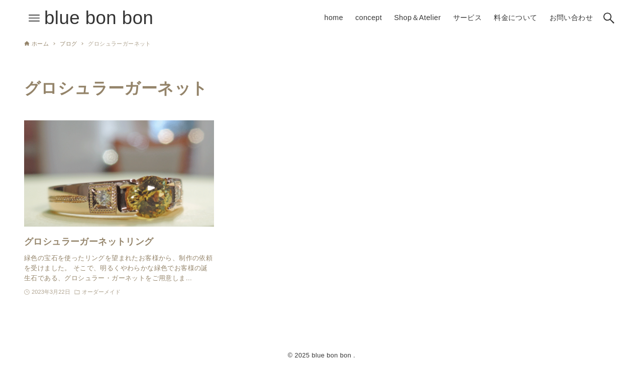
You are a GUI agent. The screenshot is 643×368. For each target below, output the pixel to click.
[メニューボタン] (34, 18)
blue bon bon (98, 18)
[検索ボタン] (609, 18)
